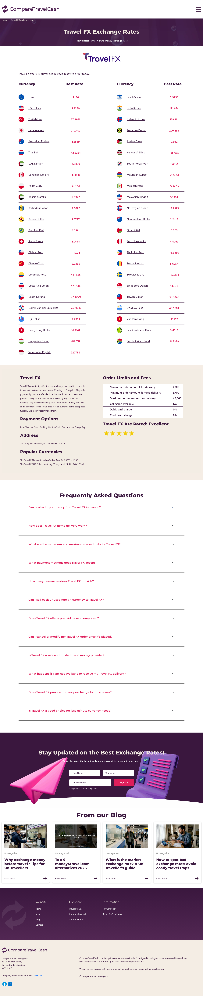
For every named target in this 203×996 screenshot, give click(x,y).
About (38, 914)
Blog (37, 919)
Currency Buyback (77, 914)
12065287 (37, 975)
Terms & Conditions (112, 914)
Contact (39, 924)
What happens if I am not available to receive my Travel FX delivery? (77, 673)
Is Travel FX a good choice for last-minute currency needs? (70, 710)
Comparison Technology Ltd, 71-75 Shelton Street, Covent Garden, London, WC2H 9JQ (15, 963)
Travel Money (75, 908)
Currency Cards (76, 919)
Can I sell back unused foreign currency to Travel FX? (66, 599)
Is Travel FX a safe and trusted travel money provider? (66, 655)
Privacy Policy (109, 908)
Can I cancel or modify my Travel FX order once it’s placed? (70, 636)
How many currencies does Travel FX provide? (61, 581)
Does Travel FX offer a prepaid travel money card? (63, 618)
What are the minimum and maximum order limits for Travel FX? (74, 544)
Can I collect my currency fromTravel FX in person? (64, 507)
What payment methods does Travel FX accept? (62, 562)
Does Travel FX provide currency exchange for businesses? (70, 692)
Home (4, 19)
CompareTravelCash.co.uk (91, 958)
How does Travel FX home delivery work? (57, 525)
